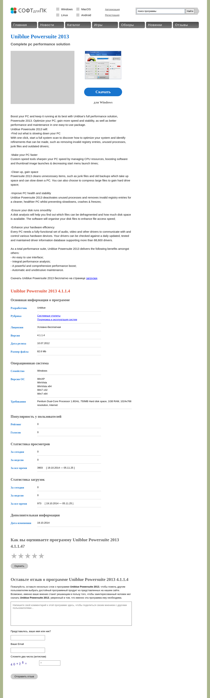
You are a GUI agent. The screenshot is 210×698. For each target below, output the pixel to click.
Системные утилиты (48, 315)
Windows (67, 9)
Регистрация (112, 15)
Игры (98, 25)
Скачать (103, 92)
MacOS (86, 9)
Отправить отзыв (24, 676)
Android (86, 15)
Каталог (73, 25)
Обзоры (127, 25)
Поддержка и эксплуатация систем (57, 319)
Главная (20, 25)
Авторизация (112, 9)
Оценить (19, 566)
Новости (47, 25)
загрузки (91, 278)
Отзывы (181, 25)
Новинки (155, 25)
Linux (64, 15)
